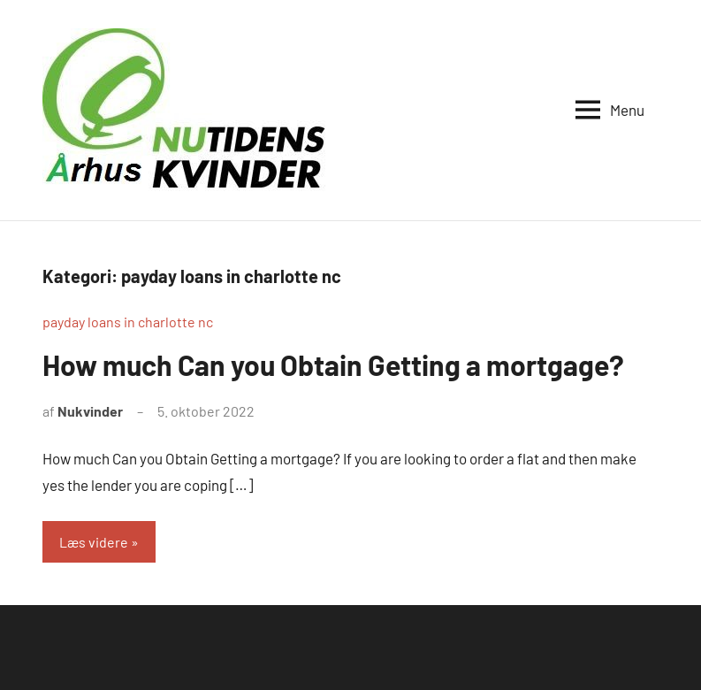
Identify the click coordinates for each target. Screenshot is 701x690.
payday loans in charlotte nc (127, 321)
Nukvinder (90, 410)
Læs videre (93, 541)
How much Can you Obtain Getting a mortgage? (333, 364)
